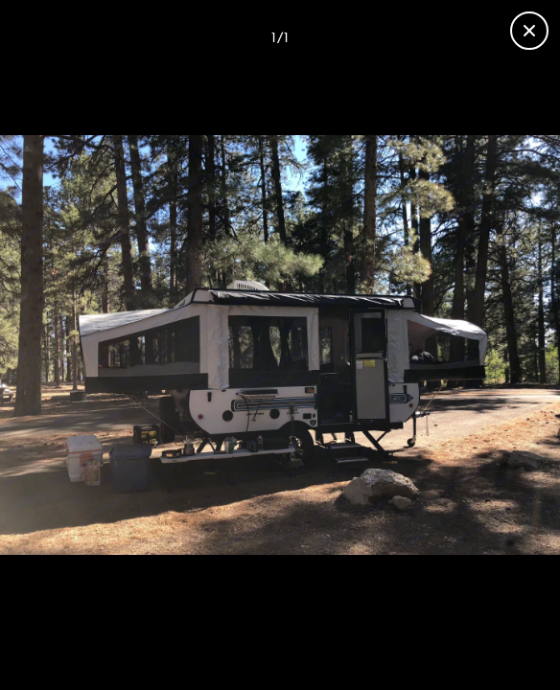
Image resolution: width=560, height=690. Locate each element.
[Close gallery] (529, 31)
